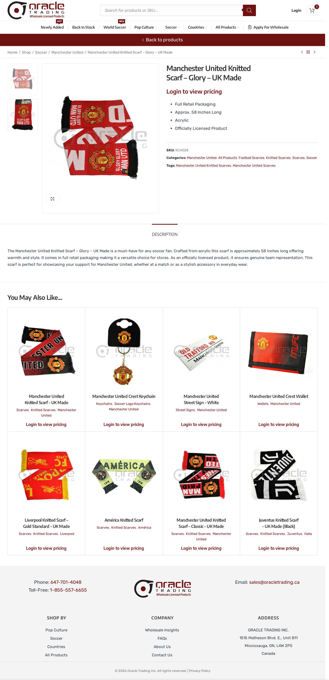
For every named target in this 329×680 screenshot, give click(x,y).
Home (12, 52)
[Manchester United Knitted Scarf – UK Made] (46, 351)
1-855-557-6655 (68, 590)
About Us (162, 646)
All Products (227, 158)
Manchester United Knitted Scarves (203, 165)
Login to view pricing (194, 91)
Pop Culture (56, 630)
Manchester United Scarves (254, 165)
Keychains (104, 404)
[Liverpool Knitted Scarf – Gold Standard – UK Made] (46, 475)
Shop (26, 52)
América (144, 527)
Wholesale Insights (162, 630)
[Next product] (314, 52)
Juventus (294, 534)
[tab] (165, 232)
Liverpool (67, 534)
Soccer (41, 52)
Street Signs (185, 410)
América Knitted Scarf (124, 520)
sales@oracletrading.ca (274, 582)
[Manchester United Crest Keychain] (124, 351)
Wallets (262, 404)
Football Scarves (252, 158)
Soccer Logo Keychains (132, 404)
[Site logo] (36, 10)
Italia (308, 534)
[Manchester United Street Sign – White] (201, 351)
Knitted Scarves (278, 158)
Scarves (298, 158)
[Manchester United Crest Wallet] (278, 351)
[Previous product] (302, 52)
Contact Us (162, 655)
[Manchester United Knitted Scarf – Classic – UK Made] (201, 475)
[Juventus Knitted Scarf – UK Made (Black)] (278, 475)
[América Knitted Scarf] (124, 475)
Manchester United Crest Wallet (278, 396)
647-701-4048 (65, 582)
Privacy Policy (199, 671)
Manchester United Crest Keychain (124, 396)
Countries (56, 646)
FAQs (162, 638)
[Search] (249, 10)
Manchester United (67, 52)
